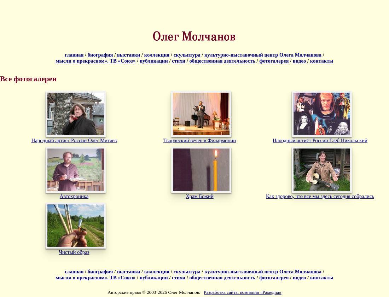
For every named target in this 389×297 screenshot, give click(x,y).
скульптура (187, 55)
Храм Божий (200, 196)
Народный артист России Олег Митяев (74, 140)
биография (100, 55)
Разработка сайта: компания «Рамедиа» (242, 292)
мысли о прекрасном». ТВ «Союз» (95, 61)
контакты (321, 61)
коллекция (157, 55)
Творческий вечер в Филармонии (199, 140)
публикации (154, 61)
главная (74, 55)
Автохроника (74, 196)
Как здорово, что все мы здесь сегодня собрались (320, 196)
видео (299, 61)
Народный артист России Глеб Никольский (320, 140)
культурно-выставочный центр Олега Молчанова (262, 55)
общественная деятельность (222, 61)
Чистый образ (74, 252)
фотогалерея (274, 61)
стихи (178, 61)
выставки (128, 55)
